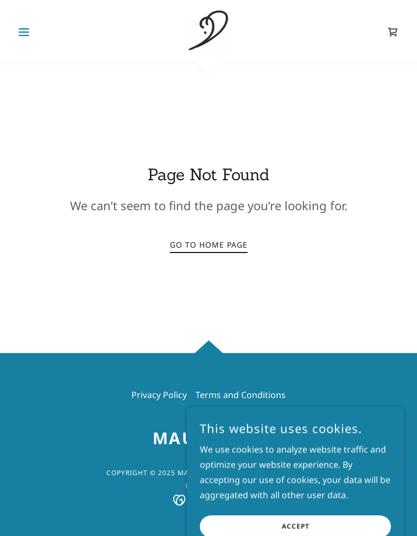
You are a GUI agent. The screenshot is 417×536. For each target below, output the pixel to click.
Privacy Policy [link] (159, 395)
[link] (208, 30)
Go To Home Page (209, 244)
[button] (42, 32)
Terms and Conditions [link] (240, 395)
